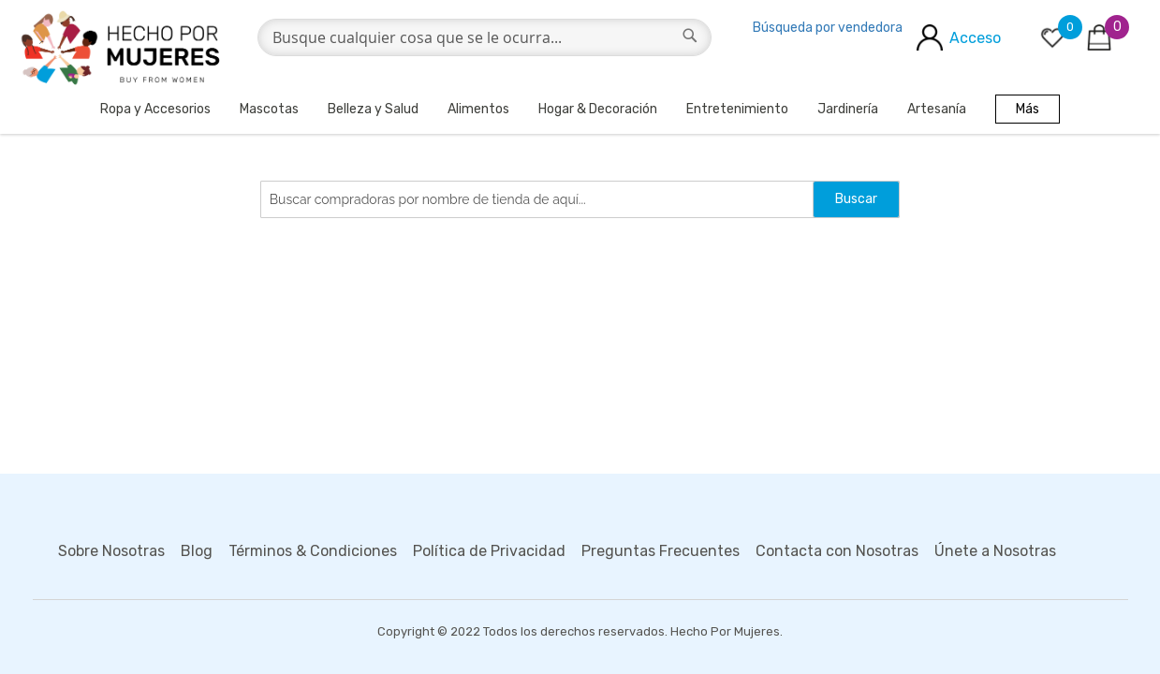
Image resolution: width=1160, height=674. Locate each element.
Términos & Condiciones (312, 551)
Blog (197, 551)
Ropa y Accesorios (155, 109)
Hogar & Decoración (597, 109)
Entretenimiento (737, 109)
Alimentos (478, 109)
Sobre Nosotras (111, 551)
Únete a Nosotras (995, 551)
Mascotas (269, 109)
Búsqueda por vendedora (828, 28)
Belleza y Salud (373, 109)
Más (1027, 109)
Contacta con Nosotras (837, 551)
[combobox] (484, 37)
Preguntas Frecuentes (660, 551)
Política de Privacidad (489, 551)
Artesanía (936, 109)
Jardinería (847, 109)
